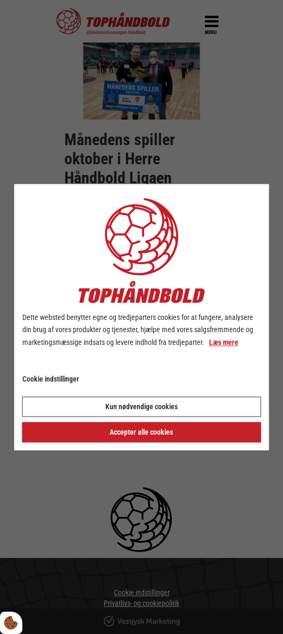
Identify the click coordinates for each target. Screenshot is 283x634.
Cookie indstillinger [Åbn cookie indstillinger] (50, 379)
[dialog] (141, 317)
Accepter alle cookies (141, 432)
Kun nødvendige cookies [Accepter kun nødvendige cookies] (141, 406)
